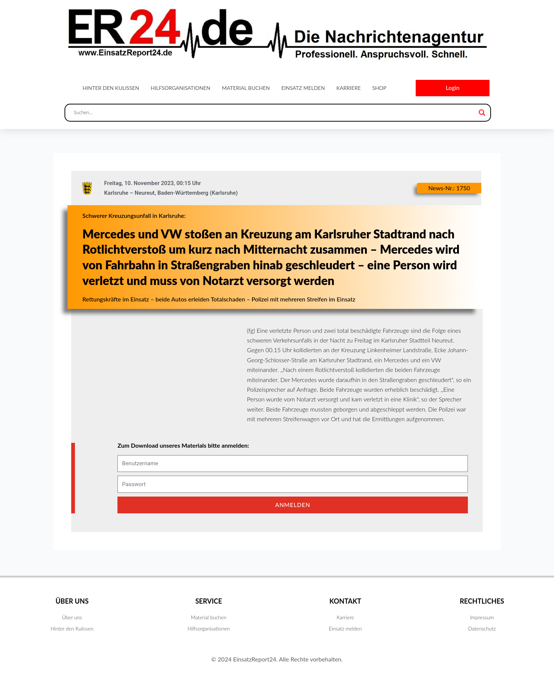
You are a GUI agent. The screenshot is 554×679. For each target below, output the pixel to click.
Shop (379, 88)
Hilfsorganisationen (180, 88)
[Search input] (274, 113)
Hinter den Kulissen (111, 88)
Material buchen (246, 88)
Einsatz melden (303, 88)
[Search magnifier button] (482, 113)
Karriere (348, 88)
